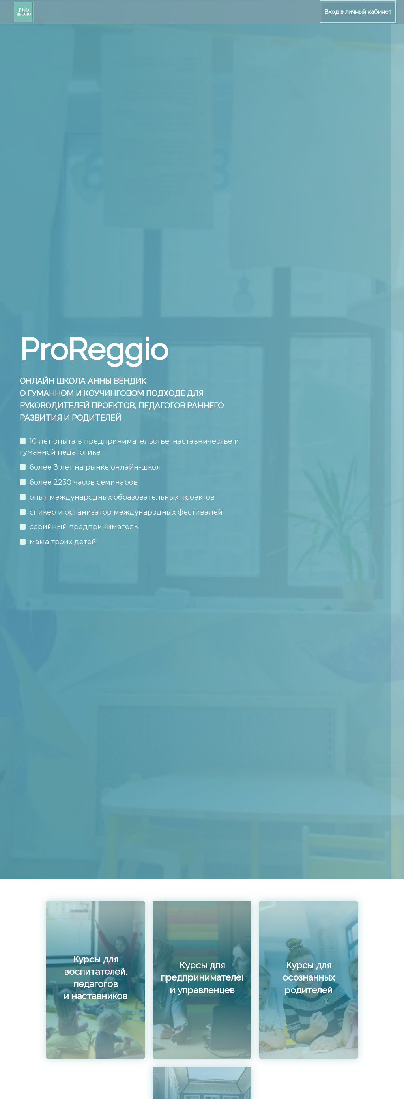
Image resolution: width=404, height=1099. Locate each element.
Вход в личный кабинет (357, 11)
